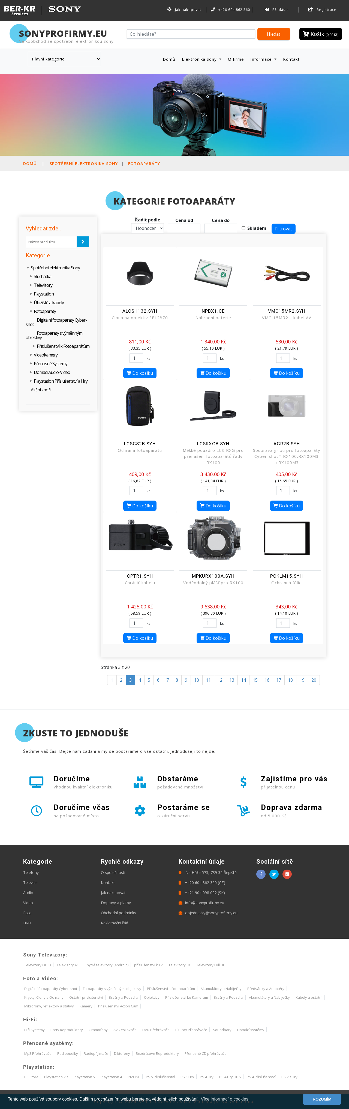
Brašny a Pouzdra (123, 997)
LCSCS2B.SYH (140, 443)
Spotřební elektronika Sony (84, 163)
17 (278, 680)
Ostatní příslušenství (86, 997)
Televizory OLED (37, 964)
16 (266, 680)
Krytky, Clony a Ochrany (44, 997)
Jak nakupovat (184, 9)
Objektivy (152, 997)
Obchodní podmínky (118, 912)
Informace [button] (261, 59)
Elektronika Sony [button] (200, 59)
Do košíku (140, 373)
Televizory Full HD (210, 964)
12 (220, 680)
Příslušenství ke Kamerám (186, 997)
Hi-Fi (27, 922)
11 (208, 680)
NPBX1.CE (213, 311)
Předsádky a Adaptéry (265, 988)
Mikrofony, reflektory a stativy (49, 1006)
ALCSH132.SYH (139, 311)
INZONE (134, 1076)
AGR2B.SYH (286, 443)
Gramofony (98, 1029)
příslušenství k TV (148, 964)
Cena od (184, 220)
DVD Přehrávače (156, 1029)
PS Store (31, 1076)
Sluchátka (42, 276)
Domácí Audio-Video (52, 372)
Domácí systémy (250, 1029)
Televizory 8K (180, 964)
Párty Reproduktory (66, 1029)
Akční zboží (41, 390)
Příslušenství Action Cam (118, 1006)
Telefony (31, 872)
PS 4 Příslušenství (261, 1076)
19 (302, 680)
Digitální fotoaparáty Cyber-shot (56, 322)
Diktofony (122, 1053)
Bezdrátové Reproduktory (157, 1053)
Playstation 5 (84, 1076)
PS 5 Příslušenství (160, 1076)
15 (255, 680)
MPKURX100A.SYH (213, 576)
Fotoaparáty (144, 163)
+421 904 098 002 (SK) (202, 892)
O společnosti (113, 872)
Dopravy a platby (116, 902)
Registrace (322, 9)
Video (28, 902)
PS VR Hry (289, 1076)
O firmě (236, 59)
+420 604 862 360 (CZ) (202, 882)
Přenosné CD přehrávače (206, 1053)
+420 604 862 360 (230, 9)
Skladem (256, 228)
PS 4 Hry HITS (230, 1076)
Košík (320, 34)
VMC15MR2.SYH (286, 311)
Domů (170, 59)
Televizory (43, 285)
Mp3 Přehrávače (38, 1053)
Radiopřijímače (96, 1053)
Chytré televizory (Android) (106, 964)
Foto (27, 912)
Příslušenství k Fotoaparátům (63, 346)
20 (313, 680)
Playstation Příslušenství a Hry (61, 381)
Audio (28, 892)
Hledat (273, 34)
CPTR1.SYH (140, 576)
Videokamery (46, 355)
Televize (30, 882)
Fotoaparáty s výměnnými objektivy (54, 335)
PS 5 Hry (187, 1076)
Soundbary (222, 1029)
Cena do (221, 220)
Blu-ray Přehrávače (191, 1029)
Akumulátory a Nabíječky (221, 988)
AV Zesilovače (125, 1029)
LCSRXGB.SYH (213, 443)
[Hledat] (191, 34)
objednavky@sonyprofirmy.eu (208, 912)
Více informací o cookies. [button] (225, 1099)
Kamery (86, 1006)
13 (231, 680)
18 (290, 680)
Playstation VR (56, 1076)
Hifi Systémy (34, 1029)
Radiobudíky (67, 1053)
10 (196, 680)
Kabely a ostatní (309, 997)
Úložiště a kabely (49, 303)
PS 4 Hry (206, 1076)
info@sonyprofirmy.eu (201, 902)
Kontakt (291, 59)
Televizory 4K (68, 964)
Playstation (44, 294)
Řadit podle (147, 220)
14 (243, 680)
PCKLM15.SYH (286, 576)
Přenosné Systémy (50, 364)
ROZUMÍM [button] (322, 1099)
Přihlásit (276, 9)
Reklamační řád (114, 922)
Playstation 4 (111, 1076)
